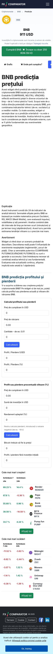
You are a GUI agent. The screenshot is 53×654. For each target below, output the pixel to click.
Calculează (12, 344)
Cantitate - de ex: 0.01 (14, 331)
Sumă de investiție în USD (16, 402)
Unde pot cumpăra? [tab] (31, 64)
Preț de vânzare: (11, 319)
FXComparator (13, 4)
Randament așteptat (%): (15, 414)
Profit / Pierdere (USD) (14, 352)
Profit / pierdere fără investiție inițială (21, 455)
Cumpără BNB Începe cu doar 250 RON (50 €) (26, 51)
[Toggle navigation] (47, 4)
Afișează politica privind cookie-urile (29, 640)
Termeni (10, 620)
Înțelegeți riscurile (41, 43)
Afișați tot (26, 531)
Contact (31, 620)
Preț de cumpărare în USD (16, 307)
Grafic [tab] (8, 64)
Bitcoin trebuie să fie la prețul (17, 442)
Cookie (21, 620)
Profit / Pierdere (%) (13, 364)
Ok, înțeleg (26, 648)
